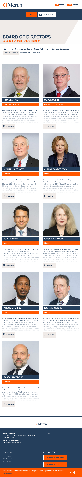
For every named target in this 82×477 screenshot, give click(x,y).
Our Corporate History (23, 49)
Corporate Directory (42, 49)
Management (25, 53)
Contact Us (36, 53)
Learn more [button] (7, 474)
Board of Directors (11, 53)
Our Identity (8, 49)
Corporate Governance (60, 49)
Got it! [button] (72, 472)
